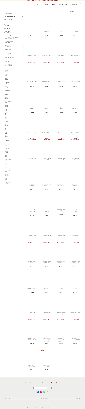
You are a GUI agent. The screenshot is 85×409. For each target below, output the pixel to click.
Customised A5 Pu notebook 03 (75, 236)
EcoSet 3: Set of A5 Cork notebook (75, 107)
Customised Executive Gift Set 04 (32, 262)
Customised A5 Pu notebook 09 (75, 159)
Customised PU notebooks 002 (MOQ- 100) (60, 340)
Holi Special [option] (7, 45)
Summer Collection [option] (9, 50)
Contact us (78, 398)
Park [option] (5, 128)
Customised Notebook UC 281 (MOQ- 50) (61, 313)
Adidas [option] (6, 70)
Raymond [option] (7, 141)
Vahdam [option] (6, 174)
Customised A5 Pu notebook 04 (75, 184)
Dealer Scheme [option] (8, 39)
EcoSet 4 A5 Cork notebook (46, 133)
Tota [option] (6, 162)
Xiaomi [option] (6, 183)
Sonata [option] (6, 149)
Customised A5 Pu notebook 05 (32, 210)
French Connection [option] (8, 101)
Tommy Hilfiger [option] (8, 159)
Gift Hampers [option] (7, 42)
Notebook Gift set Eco (75, 55)
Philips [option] (6, 132)
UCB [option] (6, 167)
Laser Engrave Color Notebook (60, 107)
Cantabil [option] (6, 87)
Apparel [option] (6, 56)
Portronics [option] (7, 137)
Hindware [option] (7, 108)
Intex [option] (6, 109)
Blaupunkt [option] (7, 82)
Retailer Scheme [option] (8, 49)
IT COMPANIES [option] (7, 48)
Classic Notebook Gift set (75, 82)
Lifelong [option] (6, 114)
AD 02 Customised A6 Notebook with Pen (75, 262)
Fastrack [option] (6, 97)
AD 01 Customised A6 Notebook (75, 287)
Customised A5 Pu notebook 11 (46, 184)
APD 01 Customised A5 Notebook (61, 287)
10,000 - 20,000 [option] (8, 31)
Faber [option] (6, 95)
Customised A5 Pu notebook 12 (61, 184)
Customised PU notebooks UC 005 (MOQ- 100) (32, 365)
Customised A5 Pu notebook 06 (61, 210)
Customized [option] (7, 93)
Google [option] (6, 103)
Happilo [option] (6, 105)
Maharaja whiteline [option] (9, 116)
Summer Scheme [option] (8, 52)
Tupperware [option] (7, 166)
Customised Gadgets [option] (9, 38)
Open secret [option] (7, 126)
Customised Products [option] (9, 57)
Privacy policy (7, 398)
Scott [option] (6, 145)
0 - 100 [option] (6, 21)
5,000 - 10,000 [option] (7, 29)
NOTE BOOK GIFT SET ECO (61, 30)
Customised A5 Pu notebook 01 (46, 236)
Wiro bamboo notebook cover (60, 56)
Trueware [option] (6, 164)
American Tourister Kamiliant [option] (11, 72)
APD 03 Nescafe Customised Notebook (32, 287)
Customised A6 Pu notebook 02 (32, 159)
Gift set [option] (6, 60)
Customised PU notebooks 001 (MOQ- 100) (75, 340)
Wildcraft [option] (6, 180)
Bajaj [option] (6, 78)
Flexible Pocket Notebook (32, 107)
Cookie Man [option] (7, 90)
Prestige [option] (6, 139)
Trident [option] (6, 163)
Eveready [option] (6, 94)
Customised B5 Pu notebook (46, 210)
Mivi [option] (5, 118)
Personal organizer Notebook (32, 56)
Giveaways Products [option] (9, 43)
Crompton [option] (7, 91)
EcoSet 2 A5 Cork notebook (32, 133)
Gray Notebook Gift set (46, 82)
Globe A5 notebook (46, 55)
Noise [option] (6, 124)
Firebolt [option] (6, 98)
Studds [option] (6, 151)
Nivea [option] (6, 122)
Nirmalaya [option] (7, 121)
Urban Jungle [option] (7, 170)
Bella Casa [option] (7, 81)
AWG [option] (6, 76)
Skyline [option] (6, 147)
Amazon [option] (6, 71)
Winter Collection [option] (8, 65)
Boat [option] (6, 83)
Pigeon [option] (6, 135)
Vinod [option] (6, 178)
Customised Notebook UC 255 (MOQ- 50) (32, 339)
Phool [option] (6, 133)
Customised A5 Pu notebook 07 (46, 159)
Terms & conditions (44, 398)
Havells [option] (6, 106)
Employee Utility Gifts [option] (9, 41)
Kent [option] (6, 113)
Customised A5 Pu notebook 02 (61, 236)
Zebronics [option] (7, 185)
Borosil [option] (6, 86)
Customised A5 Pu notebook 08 (61, 159)
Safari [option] (6, 143)
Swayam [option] (6, 152)
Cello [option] (6, 89)
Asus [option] (6, 75)
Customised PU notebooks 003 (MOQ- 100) (46, 340)
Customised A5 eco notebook (46, 262)
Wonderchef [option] (7, 182)
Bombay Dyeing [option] (8, 85)
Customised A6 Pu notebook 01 (75, 133)
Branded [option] (6, 54)
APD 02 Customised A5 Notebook (46, 287)
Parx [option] (5, 129)
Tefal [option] (6, 156)
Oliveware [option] (7, 125)
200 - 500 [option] (7, 24)
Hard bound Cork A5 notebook (46, 107)
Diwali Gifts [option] (7, 58)
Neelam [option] (6, 120)
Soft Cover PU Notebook (46, 313)
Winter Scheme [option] (8, 53)
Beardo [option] (6, 79)
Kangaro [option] (6, 112)
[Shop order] (74, 11)
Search (49, 388)
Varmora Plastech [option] (8, 176)
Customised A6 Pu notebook (75, 210)
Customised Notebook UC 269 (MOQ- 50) (75, 313)
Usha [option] (6, 172)
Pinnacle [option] (6, 136)
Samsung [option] (7, 144)
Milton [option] (6, 117)
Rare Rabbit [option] (7, 140)
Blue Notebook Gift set (61, 81)
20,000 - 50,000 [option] (8, 32)
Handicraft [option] (7, 61)
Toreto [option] (6, 160)
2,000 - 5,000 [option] (7, 28)
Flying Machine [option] (8, 99)
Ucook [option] (6, 168)
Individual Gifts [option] (8, 46)
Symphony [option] (7, 153)
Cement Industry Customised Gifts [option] (12, 37)
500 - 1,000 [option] (7, 25)
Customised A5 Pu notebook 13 (61, 133)
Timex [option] (6, 158)
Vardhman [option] (7, 175)
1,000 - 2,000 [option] (7, 27)
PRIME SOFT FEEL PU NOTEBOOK (75, 30)
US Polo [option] (6, 171)
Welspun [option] (6, 179)
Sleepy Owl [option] (7, 148)
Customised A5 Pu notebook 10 (32, 184)
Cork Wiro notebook (32, 30)
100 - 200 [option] (7, 23)
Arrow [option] (6, 74)
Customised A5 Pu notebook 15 (61, 262)
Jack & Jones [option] (7, 110)
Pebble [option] (6, 131)
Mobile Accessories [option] (8, 64)
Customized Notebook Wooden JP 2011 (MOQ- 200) (46, 365)
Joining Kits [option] (7, 62)
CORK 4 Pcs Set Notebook (46, 30)
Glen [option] (6, 102)
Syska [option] (6, 155)
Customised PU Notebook (32, 313)
